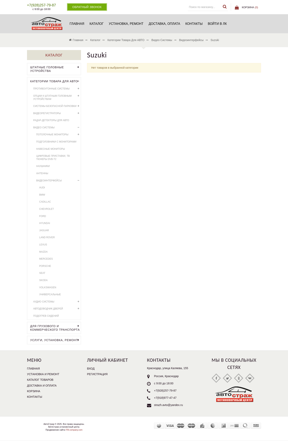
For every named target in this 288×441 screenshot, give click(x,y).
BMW (42, 194)
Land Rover (47, 237)
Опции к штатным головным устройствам (57, 96)
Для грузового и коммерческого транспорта (55, 327)
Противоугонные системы (57, 88)
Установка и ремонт (43, 374)
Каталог (96, 23)
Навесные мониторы (50, 149)
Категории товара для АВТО (55, 81)
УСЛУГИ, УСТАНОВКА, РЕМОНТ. (55, 340)
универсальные (50, 294)
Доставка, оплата (164, 23)
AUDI (42, 187)
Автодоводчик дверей (57, 308)
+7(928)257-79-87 (165, 390)
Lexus (43, 244)
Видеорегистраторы (57, 113)
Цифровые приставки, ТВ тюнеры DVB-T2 (53, 158)
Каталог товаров (40, 379)
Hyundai (44, 223)
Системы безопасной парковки (57, 106)
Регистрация (97, 374)
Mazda (43, 251)
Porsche (45, 266)
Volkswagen (47, 287)
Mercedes (46, 258)
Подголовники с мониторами (56, 141)
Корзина (33, 391)
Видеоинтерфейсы (58, 180)
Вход (91, 368)
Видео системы (57, 127)
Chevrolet (46, 209)
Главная (77, 23)
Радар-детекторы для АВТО (51, 120)
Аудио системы (57, 301)
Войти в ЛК (217, 23)
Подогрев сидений (46, 315)
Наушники (43, 166)
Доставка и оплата (42, 385)
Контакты (194, 23)
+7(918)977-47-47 (165, 397)
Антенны (42, 173)
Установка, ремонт (126, 23)
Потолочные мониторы (58, 134)
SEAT (42, 273)
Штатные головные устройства (55, 68)
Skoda (43, 280)
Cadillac (45, 201)
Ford (42, 216)
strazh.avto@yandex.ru (168, 405)
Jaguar (44, 230)
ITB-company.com (73, 430)
